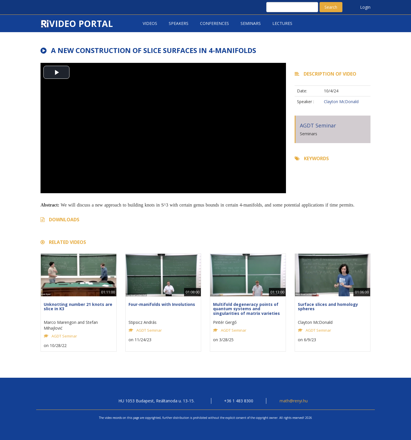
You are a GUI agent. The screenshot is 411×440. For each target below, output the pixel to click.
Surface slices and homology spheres (328, 306)
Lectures (282, 23)
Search (330, 7)
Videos (150, 23)
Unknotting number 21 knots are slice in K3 (78, 306)
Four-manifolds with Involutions (162, 304)
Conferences (214, 23)
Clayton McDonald (341, 101)
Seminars (251, 23)
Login (365, 7)
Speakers (178, 23)
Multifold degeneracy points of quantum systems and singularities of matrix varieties (246, 309)
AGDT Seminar (318, 125)
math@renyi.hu (294, 401)
